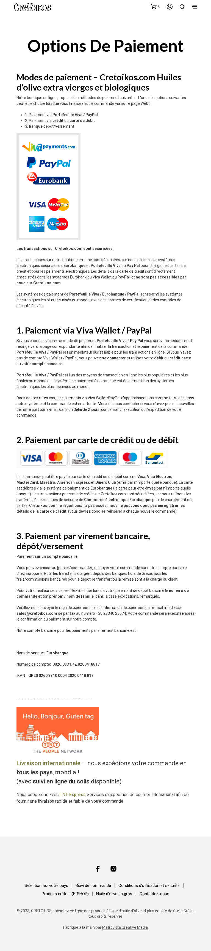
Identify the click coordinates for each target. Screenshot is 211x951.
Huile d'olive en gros (114, 893)
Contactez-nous (154, 893)
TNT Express (73, 794)
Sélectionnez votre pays (46, 885)
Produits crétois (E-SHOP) (65, 893)
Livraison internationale (48, 763)
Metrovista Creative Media (125, 927)
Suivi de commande (93, 885)
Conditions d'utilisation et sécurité (149, 885)
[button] (155, 6)
